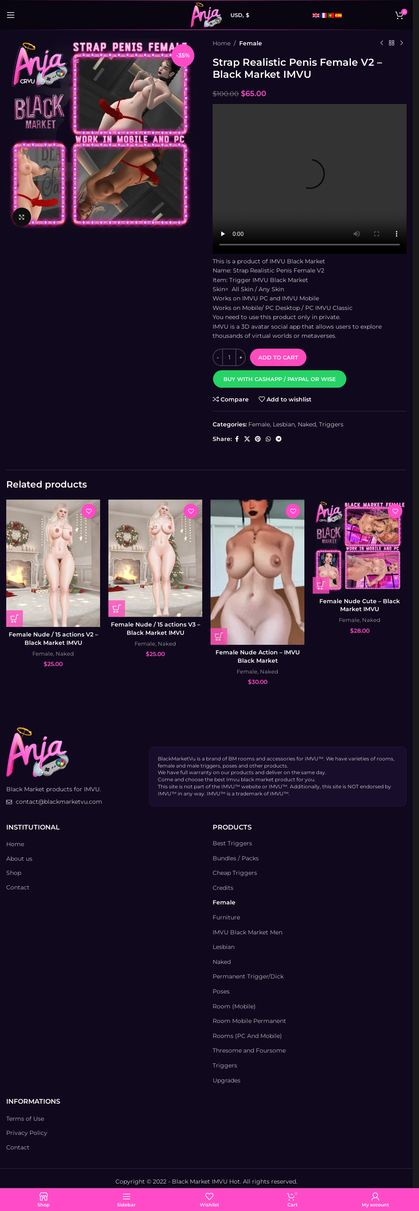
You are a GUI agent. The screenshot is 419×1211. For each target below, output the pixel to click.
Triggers (331, 424)
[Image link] (37, 751)
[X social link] (247, 439)
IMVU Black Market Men (247, 932)
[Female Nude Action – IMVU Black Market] (257, 572)
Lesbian (284, 424)
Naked (307, 424)
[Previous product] (382, 43)
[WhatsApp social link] (268, 439)
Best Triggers (232, 843)
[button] (279, 379)
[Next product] (402, 43)
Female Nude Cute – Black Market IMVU (359, 605)
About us (19, 858)
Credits (223, 888)
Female (250, 43)
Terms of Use (25, 1118)
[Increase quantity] (240, 357)
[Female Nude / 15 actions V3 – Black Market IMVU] (155, 558)
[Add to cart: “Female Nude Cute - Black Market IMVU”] (321, 585)
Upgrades (226, 1080)
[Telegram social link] (278, 439)
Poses (221, 991)
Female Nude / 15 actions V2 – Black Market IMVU (53, 638)
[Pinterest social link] (257, 439)
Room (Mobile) (234, 1006)
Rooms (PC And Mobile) (247, 1036)
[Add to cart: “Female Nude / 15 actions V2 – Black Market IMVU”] (14, 618)
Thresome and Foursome (249, 1050)
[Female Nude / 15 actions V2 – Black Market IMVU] (53, 563)
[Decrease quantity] (218, 357)
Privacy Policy (26, 1133)
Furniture (226, 917)
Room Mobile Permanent (249, 1021)
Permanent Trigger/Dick (248, 976)
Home (221, 43)
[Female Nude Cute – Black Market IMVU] (360, 547)
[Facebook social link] (237, 439)
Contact (17, 887)
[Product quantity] (229, 357)
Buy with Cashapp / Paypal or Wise (279, 379)
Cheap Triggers (235, 873)
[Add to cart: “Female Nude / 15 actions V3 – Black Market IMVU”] (116, 608)
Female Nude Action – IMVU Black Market (258, 656)
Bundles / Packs (236, 858)
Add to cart (278, 357)
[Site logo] (206, 14)
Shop (13, 873)
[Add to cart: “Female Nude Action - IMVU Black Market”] (219, 636)
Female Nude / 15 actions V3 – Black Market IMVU (155, 628)
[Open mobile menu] (10, 15)
